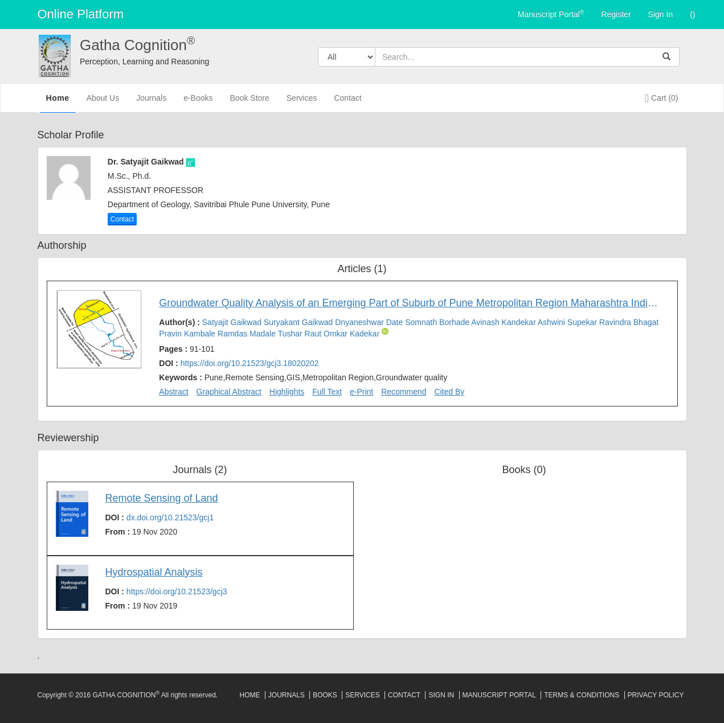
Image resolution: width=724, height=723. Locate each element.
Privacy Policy (656, 695)
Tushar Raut (301, 333)
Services (302, 102)
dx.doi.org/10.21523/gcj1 (170, 517)
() (692, 14)
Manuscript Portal (551, 14)
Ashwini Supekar (568, 322)
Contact (347, 102)
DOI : (238, 363)
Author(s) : (408, 328)
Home (58, 102)
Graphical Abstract (229, 391)
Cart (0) (661, 97)
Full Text (327, 391)
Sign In (660, 14)
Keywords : (303, 377)
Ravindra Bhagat (628, 322)
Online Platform (81, 14)
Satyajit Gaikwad (233, 322)
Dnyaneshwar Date (370, 322)
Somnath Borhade (438, 322)
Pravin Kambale (188, 333)
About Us (103, 102)
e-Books (198, 102)
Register (616, 14)
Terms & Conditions (581, 695)
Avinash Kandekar (504, 322)
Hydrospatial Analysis (154, 572)
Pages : (186, 349)
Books (325, 695)
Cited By (449, 391)
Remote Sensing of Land (161, 498)
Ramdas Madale (248, 333)
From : (141, 531)
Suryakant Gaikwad (299, 322)
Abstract (173, 391)
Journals (151, 102)
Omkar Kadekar (353, 333)
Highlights (286, 391)
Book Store (250, 102)
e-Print (361, 391)
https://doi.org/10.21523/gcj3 (176, 591)
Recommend (403, 391)
